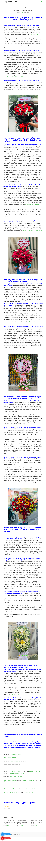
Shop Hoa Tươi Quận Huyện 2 (9, 820)
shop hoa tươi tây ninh (29, 780)
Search (38, 1)
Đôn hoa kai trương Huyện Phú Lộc (34, 812)
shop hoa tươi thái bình (29, 789)
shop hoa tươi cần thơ (10, 780)
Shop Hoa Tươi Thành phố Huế (15, 77)
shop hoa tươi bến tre (16, 771)
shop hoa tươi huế (34, 34)
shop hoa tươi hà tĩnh (9, 789)
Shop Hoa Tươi (23, 7)
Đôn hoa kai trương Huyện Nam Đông (12, 812)
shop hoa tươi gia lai (34, 771)
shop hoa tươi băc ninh (10, 782)
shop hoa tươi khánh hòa (16, 777)
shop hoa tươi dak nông (10, 792)
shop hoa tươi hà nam (31, 792)
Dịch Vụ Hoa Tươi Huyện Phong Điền (32, 230)
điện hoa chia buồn (16, 754)
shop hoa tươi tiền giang (17, 773)
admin (22, 12)
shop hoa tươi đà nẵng (10, 757)
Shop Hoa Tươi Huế (12, 839)
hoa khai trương (15, 761)
